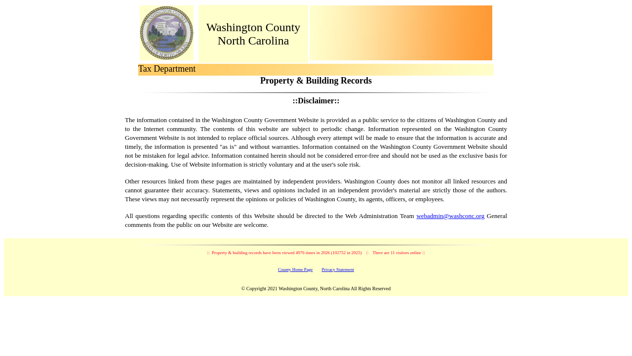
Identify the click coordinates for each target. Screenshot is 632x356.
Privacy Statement (337, 269)
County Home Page (295, 269)
